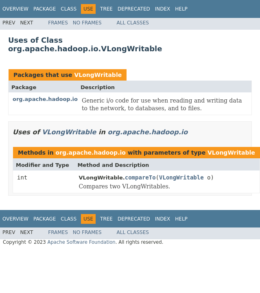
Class (68, 9)
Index (162, 9)
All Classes (133, 23)
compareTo (140, 177)
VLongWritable (98, 75)
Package (44, 9)
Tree (106, 9)
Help (181, 9)
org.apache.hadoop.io (45, 99)
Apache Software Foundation (81, 242)
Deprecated (134, 9)
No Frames (87, 23)
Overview (15, 9)
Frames (58, 23)
